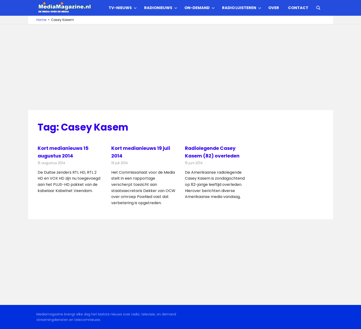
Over (273, 7)
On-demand (199, 7)
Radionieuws (160, 7)
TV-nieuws (123, 7)
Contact (298, 7)
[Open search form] (318, 7)
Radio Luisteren (241, 7)
